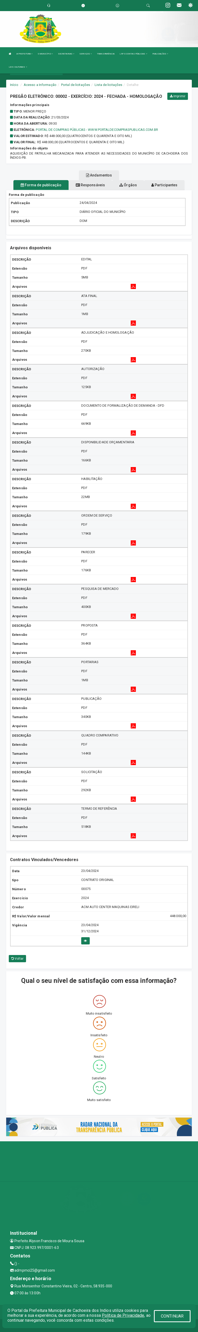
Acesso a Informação (40, 85)
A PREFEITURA (24, 54)
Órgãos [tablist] (128, 185)
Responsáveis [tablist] (90, 185)
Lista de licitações (108, 85)
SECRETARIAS (66, 54)
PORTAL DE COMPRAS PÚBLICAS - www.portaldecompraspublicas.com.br (97, 130)
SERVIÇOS (85, 54)
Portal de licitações (75, 85)
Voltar (17, 958)
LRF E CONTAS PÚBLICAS (133, 54)
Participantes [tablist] (164, 185)
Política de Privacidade (123, 1315)
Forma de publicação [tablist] (41, 185)
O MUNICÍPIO (45, 54)
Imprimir (177, 96)
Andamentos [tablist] (99, 175)
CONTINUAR (172, 1316)
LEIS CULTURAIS (18, 67)
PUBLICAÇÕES (160, 54)
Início (14, 85)
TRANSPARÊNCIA (105, 54)
